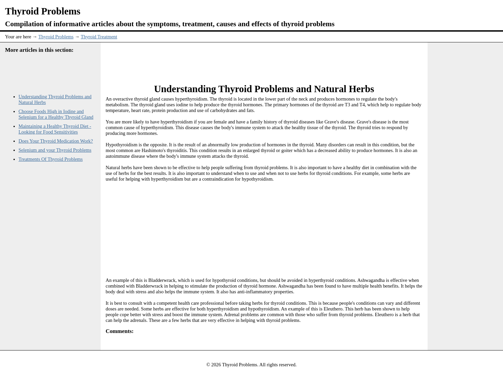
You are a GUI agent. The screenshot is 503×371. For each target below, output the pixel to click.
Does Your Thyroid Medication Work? (56, 141)
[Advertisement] (264, 59)
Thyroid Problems (55, 36)
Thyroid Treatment (99, 36)
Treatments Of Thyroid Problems (51, 159)
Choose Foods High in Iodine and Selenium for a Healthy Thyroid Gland (56, 114)
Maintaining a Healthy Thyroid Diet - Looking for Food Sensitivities (55, 129)
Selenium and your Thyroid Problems (55, 150)
